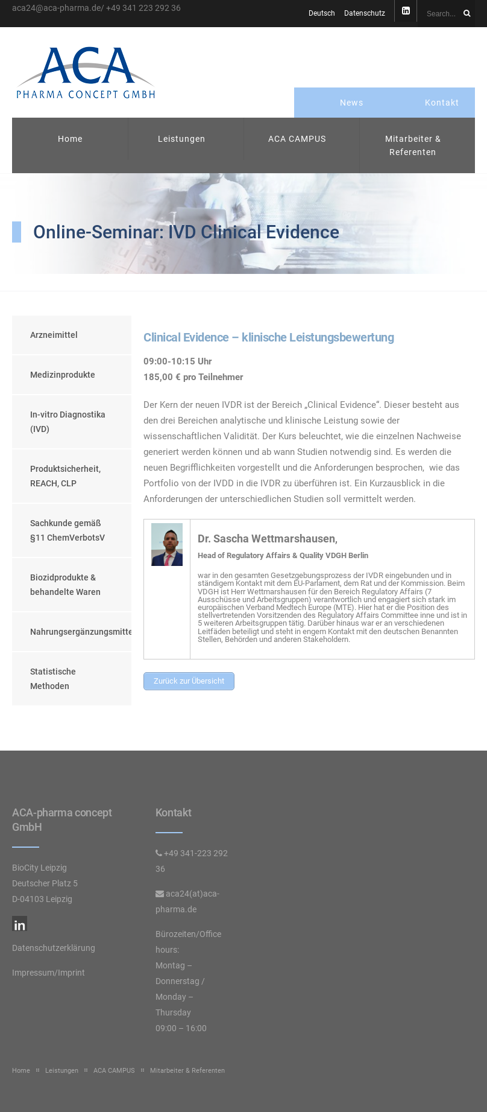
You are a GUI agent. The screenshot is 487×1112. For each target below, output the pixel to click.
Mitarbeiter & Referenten (413, 145)
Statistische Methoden (53, 679)
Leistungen (182, 139)
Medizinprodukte (62, 375)
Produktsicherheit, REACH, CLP (65, 476)
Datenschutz (364, 13)
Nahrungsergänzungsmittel (80, 632)
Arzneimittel (54, 335)
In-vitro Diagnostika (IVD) (67, 422)
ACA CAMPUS (297, 139)
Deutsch (322, 13)
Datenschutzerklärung (53, 948)
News (351, 102)
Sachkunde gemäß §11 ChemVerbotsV (67, 530)
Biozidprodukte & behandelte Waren (65, 585)
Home (70, 139)
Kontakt (442, 102)
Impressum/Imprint (48, 972)
